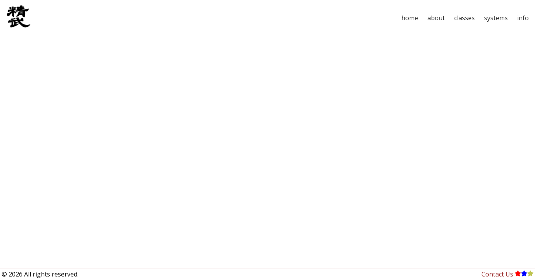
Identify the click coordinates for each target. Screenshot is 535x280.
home (409, 18)
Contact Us (497, 274)
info (523, 18)
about (436, 18)
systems (496, 18)
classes (464, 18)
